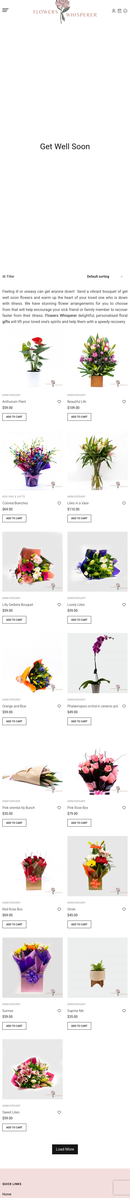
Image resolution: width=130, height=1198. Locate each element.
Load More (65, 1149)
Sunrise (7, 1011)
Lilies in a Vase (78, 503)
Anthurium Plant (14, 402)
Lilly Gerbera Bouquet (17, 605)
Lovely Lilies (76, 605)
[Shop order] (105, 276)
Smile (71, 909)
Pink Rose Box (77, 808)
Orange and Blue (14, 706)
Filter (8, 276)
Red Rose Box (12, 909)
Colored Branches (15, 503)
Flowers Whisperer (61, 315)
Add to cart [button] (14, 416)
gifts (6, 321)
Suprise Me (75, 1011)
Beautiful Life (76, 402)
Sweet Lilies (10, 1112)
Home (6, 1194)
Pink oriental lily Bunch (18, 808)
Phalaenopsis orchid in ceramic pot (92, 706)
